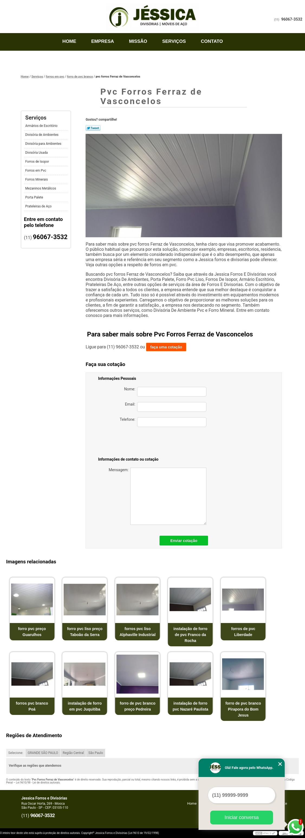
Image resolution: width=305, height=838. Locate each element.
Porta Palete (34, 197)
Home (69, 41)
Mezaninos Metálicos (41, 188)
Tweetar (93, 128)
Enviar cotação (183, 540)
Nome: (165, 392)
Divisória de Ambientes (42, 135)
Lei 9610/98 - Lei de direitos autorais (38, 782)
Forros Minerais (36, 179)
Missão (138, 41)
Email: (165, 407)
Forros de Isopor (37, 161)
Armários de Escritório (41, 126)
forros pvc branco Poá (32, 706)
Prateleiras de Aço (38, 206)
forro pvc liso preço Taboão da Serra (85, 632)
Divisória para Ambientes (43, 144)
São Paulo (95, 753)
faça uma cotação (166, 347)
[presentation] (168, 443)
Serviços (174, 41)
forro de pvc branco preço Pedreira (137, 706)
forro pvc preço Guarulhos (32, 632)
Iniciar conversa (242, 817)
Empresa (102, 41)
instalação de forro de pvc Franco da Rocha (190, 635)
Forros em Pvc (36, 170)
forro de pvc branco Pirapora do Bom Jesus (243, 709)
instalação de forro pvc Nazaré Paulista (190, 706)
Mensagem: (157, 496)
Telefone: (163, 422)
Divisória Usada (36, 153)
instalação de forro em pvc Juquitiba (85, 706)
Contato (212, 41)
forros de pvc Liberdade (243, 632)
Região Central (73, 753)
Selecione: (15, 753)
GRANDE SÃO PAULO (43, 753)
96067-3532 (291, 19)
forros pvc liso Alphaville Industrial (137, 632)
